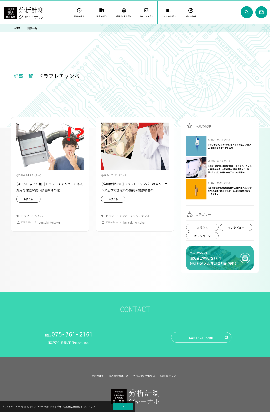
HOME (17, 28)
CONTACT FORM (201, 337)
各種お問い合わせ (144, 375)
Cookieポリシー (71, 406)
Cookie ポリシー (169, 375)
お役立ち (202, 227)
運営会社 (98, 375)
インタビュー (236, 227)
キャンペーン (202, 236)
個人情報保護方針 (118, 375)
